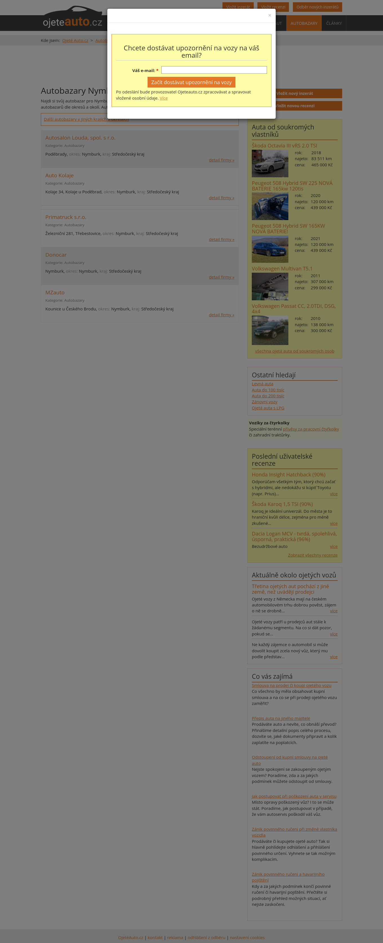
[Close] (269, 15)
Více (164, 98)
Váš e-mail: (143, 70)
